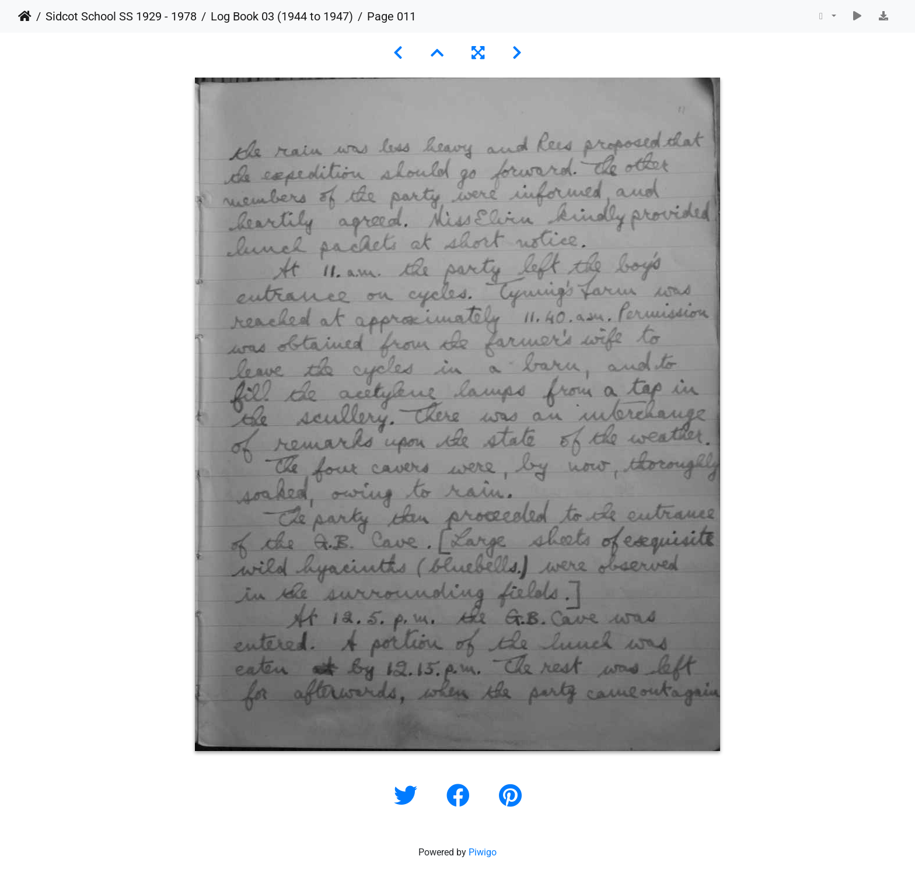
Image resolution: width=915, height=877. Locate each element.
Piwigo (483, 852)
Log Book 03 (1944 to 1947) (282, 16)
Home (25, 16)
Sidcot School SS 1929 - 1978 (121, 16)
